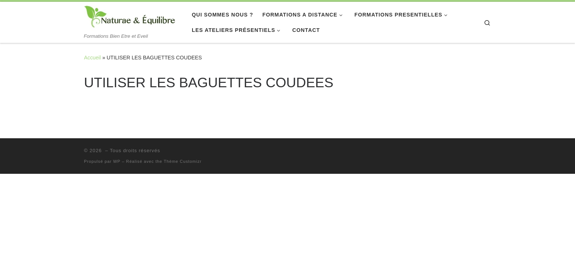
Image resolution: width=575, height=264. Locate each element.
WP (117, 161)
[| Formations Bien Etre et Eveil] (130, 17)
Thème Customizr (182, 161)
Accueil (92, 57)
